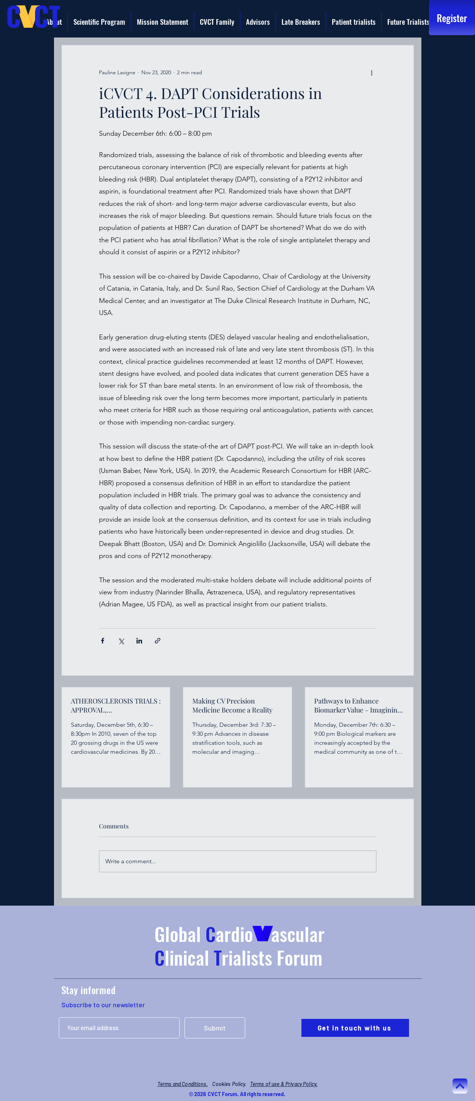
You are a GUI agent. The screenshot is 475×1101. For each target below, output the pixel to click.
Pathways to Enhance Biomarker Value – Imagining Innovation (357, 705)
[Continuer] (460, 1086)
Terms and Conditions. (182, 1084)
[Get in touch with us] (355, 1028)
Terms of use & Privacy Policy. (284, 1084)
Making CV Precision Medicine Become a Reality (232, 705)
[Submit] (214, 1027)
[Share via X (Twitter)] (120, 640)
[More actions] (371, 72)
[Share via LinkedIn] (139, 640)
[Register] (452, 17)
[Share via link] (157, 640)
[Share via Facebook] (102, 640)
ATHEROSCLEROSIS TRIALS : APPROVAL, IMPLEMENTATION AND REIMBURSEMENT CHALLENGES (116, 705)
